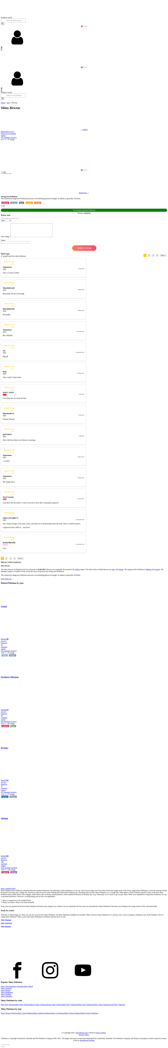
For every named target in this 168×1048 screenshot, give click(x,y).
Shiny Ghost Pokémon (25, 1013)
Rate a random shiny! (8, 888)
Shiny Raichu (5, 990)
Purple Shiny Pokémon (55, 1005)
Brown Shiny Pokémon (39, 1005)
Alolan (37, 203)
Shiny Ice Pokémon (58, 1013)
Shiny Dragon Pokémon (9, 1013)
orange (29, 203)
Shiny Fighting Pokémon (42, 1013)
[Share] (4, 1044)
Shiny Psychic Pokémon (89, 1013)
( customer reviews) (9, 137)
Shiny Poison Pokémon (73, 1013)
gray (8, 103)
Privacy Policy (84, 1035)
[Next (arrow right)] (4, 1046)
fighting (5, 203)
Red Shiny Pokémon (70, 1005)
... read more (25, 527)
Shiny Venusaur (6, 920)
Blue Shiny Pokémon (23, 1005)
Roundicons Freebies (87, 1040)
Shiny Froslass (6, 994)
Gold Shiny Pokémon (117, 1005)
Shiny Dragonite (18, 986)
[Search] (2, 24)
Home (3, 103)
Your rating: (6, 236)
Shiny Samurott (6, 988)
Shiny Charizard (6, 923)
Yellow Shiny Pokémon (101, 1005)
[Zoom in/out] (8, 1044)
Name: (3, 240)
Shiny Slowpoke (6, 986)
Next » (163, 255)
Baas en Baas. (101, 1033)
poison (13, 872)
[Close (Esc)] (2, 1044)
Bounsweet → (84, 193)
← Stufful (83, 130)
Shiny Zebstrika (6, 996)
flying (5, 655)
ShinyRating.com (82, 1033)
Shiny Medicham (7, 992)
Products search (6, 18)
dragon (5, 797)
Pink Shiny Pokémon (8, 1005)
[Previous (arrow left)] (2, 1046)
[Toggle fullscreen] (6, 1044)
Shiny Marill (28, 986)
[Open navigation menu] (1, 49)
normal (13, 203)
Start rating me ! (6, 579)
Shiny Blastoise (6, 926)
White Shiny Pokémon (85, 1005)
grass (13, 726)
